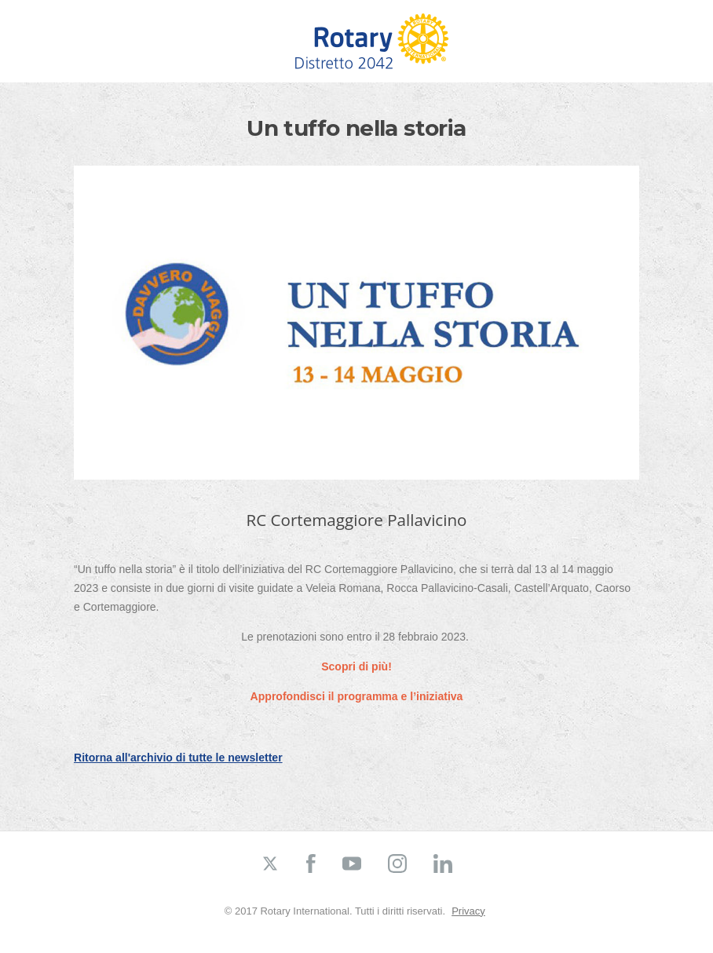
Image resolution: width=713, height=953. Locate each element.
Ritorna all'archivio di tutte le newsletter (178, 757)
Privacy (468, 911)
